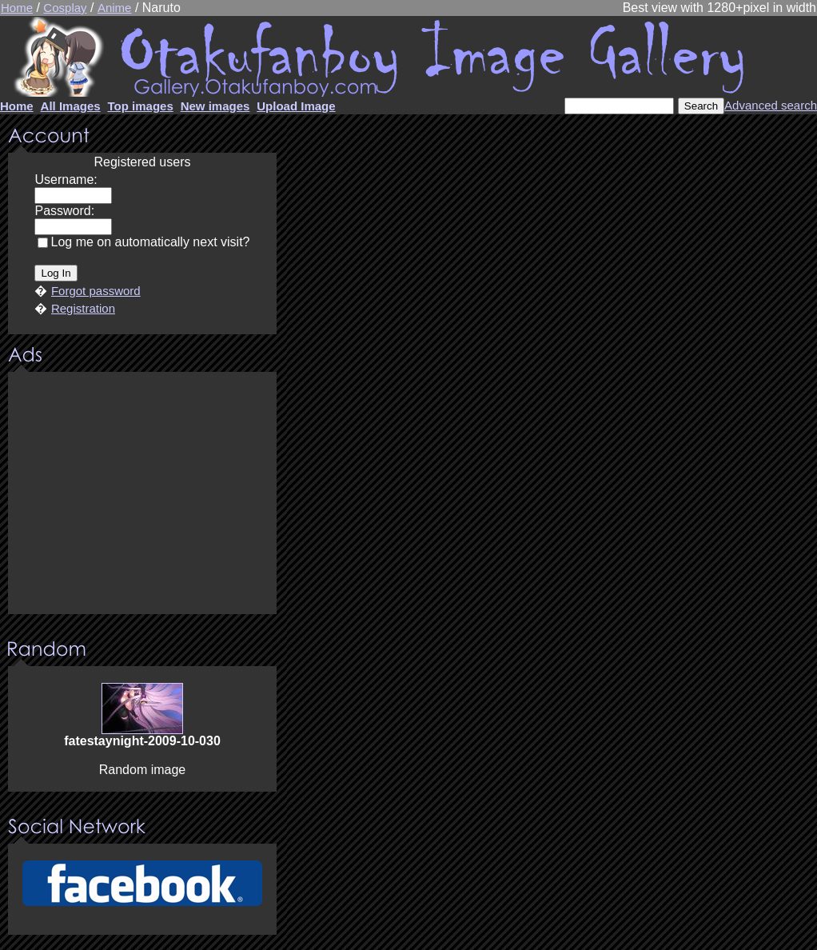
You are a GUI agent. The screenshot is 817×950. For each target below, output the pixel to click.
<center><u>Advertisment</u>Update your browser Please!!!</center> (142, 494)
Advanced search (770, 105)
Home (17, 7)
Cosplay (64, 7)
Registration (83, 308)
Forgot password (96, 290)
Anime (115, 7)
